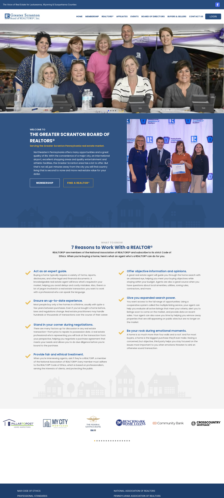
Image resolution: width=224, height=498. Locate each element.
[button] (108, 110)
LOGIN (213, 16)
